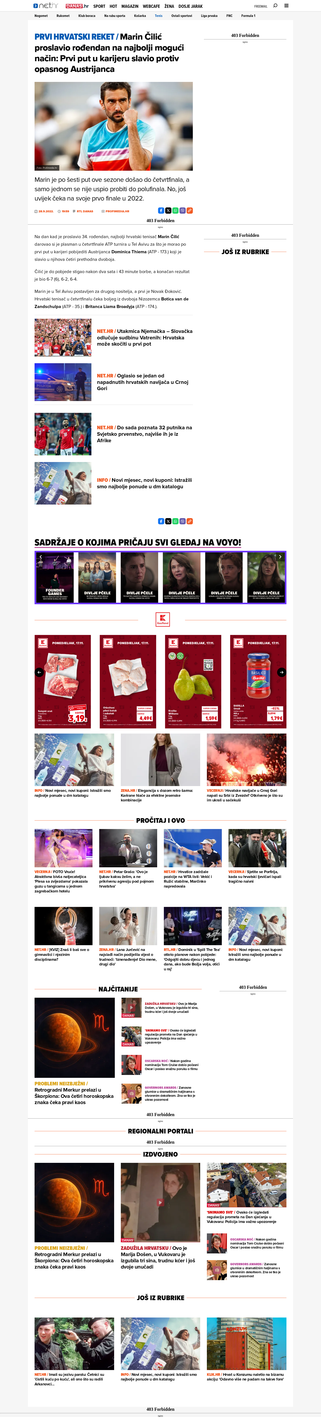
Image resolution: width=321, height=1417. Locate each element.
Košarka (140, 15)
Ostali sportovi (181, 15)
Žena (169, 6)
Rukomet (63, 15)
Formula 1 (248, 15)
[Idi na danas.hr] (77, 6)
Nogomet (41, 15)
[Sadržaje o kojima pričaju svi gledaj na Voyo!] (138, 544)
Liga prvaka (209, 15)
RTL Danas (85, 211)
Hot (113, 6)
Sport (99, 6)
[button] (40, 556)
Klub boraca (86, 15)
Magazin (129, 6)
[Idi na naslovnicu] (47, 10)
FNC (229, 15)
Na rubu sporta (114, 15)
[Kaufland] (160, 619)
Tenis (159, 15)
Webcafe (151, 6)
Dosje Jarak (191, 6)
